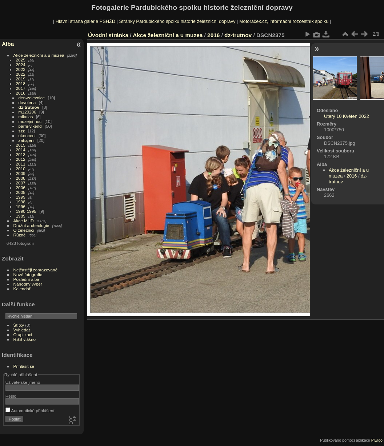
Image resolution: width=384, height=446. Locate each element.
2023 (20, 69)
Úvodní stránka (108, 35)
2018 (20, 83)
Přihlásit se (24, 366)
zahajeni (27, 140)
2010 (20, 168)
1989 (20, 216)
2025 (20, 59)
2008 (20, 178)
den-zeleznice (32, 97)
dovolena (27, 102)
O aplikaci (22, 334)
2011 (20, 164)
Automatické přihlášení (30, 410)
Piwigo (377, 440)
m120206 (27, 111)
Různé (19, 234)
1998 (20, 201)
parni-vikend (30, 126)
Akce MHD (23, 220)
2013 (20, 154)
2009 (20, 173)
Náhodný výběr (27, 284)
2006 (20, 187)
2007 (20, 182)
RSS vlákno (24, 339)
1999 (20, 197)
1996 (20, 206)
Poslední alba (26, 279)
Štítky (18, 325)
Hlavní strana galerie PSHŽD (85, 21)
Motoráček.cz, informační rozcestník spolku (283, 21)
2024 (20, 64)
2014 (20, 149)
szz (22, 130)
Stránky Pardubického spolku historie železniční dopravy (177, 21)
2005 (20, 192)
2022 (20, 74)
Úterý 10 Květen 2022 (346, 116)
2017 (20, 88)
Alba (8, 44)
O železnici (24, 230)
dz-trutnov (29, 107)
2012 (20, 159)
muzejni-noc (30, 121)
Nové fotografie (28, 274)
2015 (20, 145)
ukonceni (27, 135)
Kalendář (22, 288)
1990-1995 (26, 211)
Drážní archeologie (31, 225)
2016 (20, 93)
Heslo (10, 396)
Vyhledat (21, 329)
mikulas (26, 116)
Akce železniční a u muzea (38, 55)
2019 (20, 78)
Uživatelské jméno (22, 382)
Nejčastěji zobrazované (35, 269)
